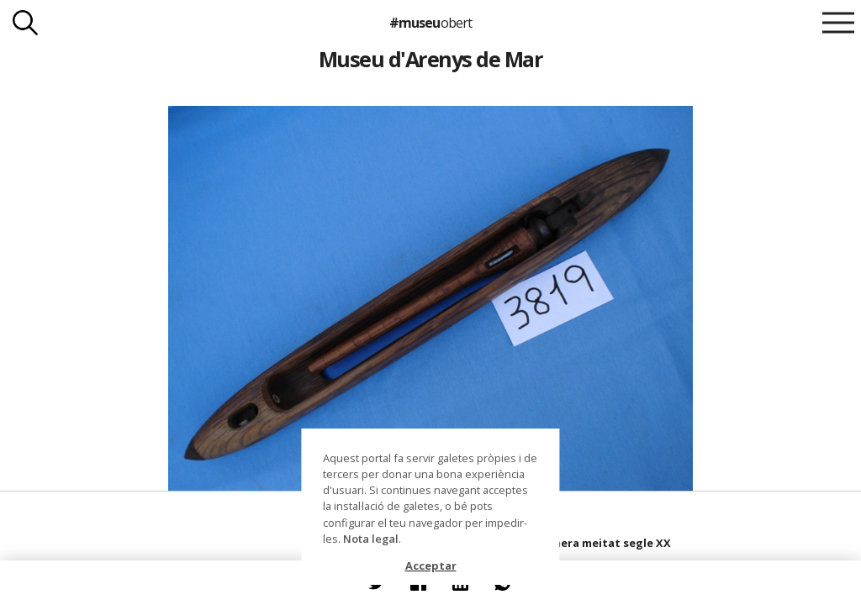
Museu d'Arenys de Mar (430, 59)
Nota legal (371, 538)
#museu (430, 22)
